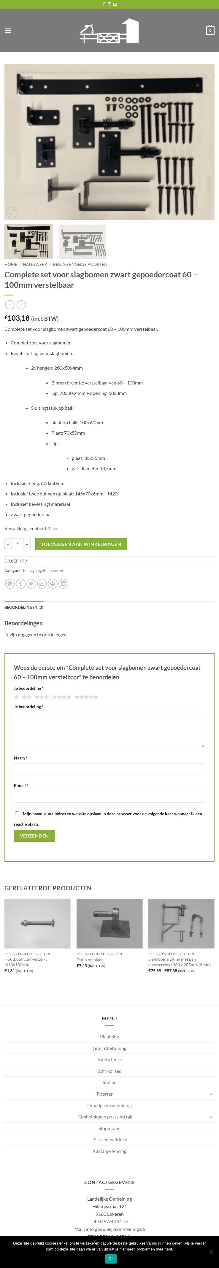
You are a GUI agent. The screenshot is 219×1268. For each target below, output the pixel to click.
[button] (8, 30)
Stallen (110, 1082)
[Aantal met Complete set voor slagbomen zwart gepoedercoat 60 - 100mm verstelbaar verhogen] (27, 544)
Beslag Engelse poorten (80, 264)
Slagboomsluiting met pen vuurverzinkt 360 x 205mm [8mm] (179, 961)
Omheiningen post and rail (105, 1116)
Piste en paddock (109, 1139)
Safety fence (109, 1059)
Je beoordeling (29, 688)
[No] (211, 1254)
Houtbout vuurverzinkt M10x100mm (25, 961)
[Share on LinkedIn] (63, 584)
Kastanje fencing (109, 1151)
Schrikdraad (109, 1071)
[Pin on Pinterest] (53, 584)
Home (10, 264)
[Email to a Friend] (42, 584)
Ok (110, 1258)
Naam (21, 757)
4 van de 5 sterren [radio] (60, 697)
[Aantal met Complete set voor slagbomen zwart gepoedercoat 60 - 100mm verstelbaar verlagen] (8, 544)
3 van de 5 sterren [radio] (41, 697)
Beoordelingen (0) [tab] (23, 607)
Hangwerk (35, 264)
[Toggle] (211, 1093)
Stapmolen (109, 1128)
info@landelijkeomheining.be (115, 1229)
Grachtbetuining (109, 1048)
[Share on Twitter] (31, 584)
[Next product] (9, 304)
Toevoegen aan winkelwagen (81, 544)
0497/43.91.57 (113, 1221)
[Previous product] (21, 304)
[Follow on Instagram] (109, 4)
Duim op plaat (90, 959)
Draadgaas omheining (109, 1105)
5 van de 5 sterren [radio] (85, 697)
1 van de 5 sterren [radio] (15, 697)
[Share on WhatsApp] (10, 584)
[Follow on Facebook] (104, 4)
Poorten (105, 1094)
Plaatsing (109, 1036)
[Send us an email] (115, 4)
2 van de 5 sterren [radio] (25, 697)
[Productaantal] (17, 544)
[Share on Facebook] (21, 584)
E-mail (21, 785)
